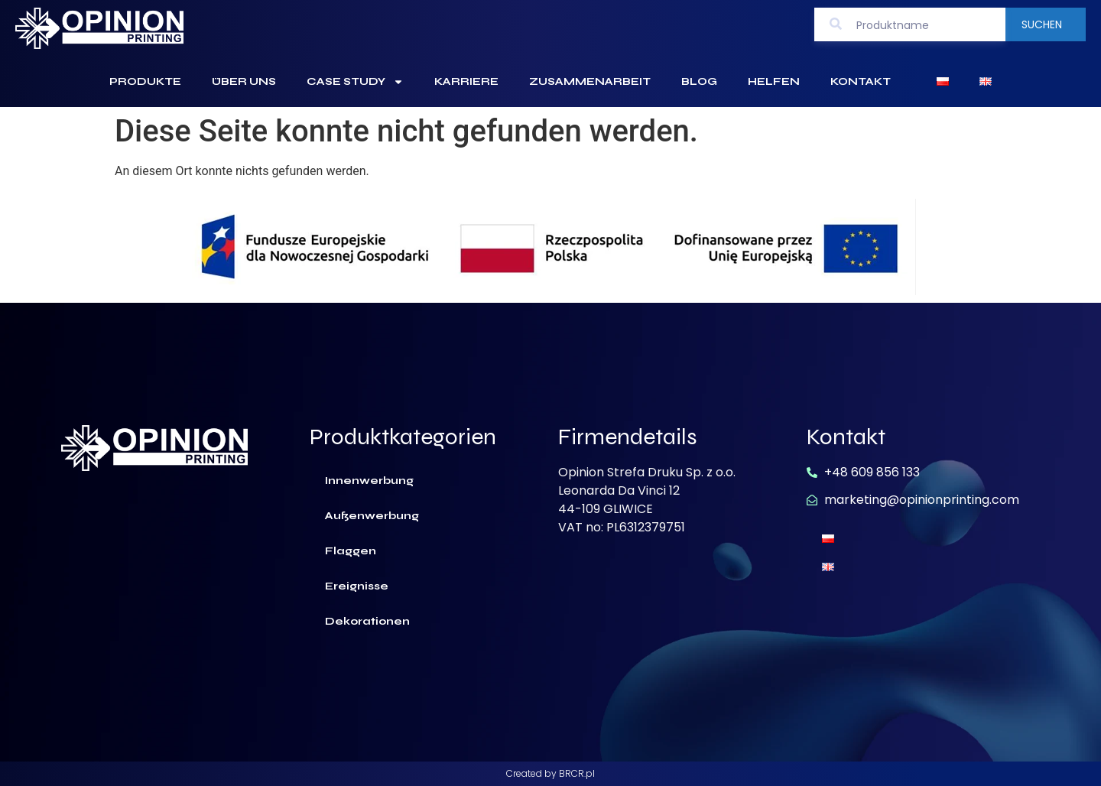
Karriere (466, 81)
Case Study (355, 82)
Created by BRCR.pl (550, 773)
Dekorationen (367, 621)
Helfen (774, 81)
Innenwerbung (369, 480)
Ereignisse (356, 586)
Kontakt (860, 81)
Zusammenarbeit (590, 81)
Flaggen (350, 550)
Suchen (1041, 24)
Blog (699, 81)
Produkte (145, 81)
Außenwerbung (372, 515)
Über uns (244, 81)
